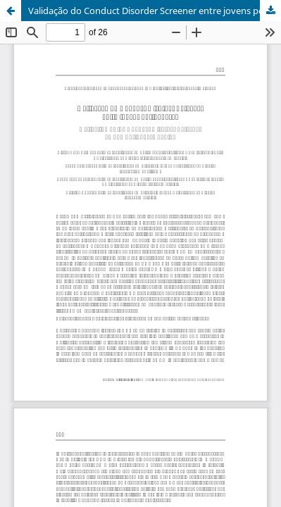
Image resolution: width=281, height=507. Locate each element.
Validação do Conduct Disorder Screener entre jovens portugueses (154, 10)
